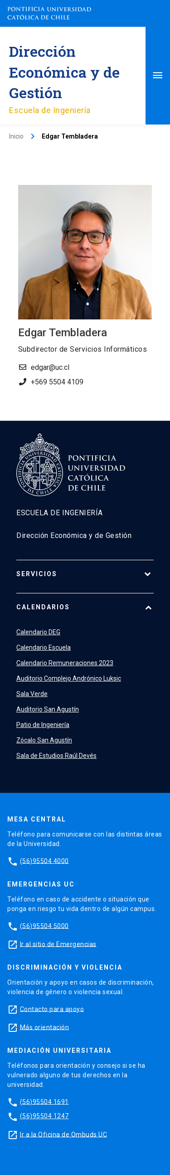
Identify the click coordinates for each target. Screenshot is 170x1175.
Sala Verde (32, 693)
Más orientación (44, 1027)
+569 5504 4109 (57, 382)
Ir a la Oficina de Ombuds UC (63, 1134)
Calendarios (43, 607)
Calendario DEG (38, 632)
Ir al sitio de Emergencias (58, 943)
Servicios (36, 574)
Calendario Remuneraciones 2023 (64, 663)
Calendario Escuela (43, 647)
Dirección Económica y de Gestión (64, 71)
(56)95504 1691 (44, 1101)
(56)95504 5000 (44, 925)
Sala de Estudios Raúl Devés (56, 755)
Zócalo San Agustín (44, 740)
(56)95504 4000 (44, 860)
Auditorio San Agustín (47, 709)
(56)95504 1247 (44, 1116)
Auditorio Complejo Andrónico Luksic (68, 678)
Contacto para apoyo (52, 1008)
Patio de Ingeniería (42, 724)
